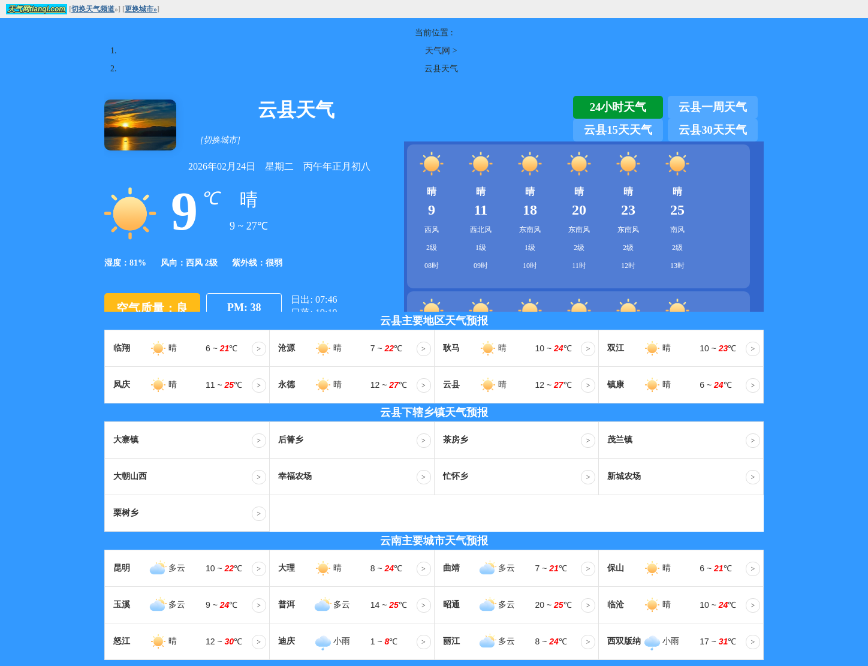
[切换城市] (220, 139)
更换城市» (141, 9)
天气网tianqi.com (36, 9)
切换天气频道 (92, 9)
